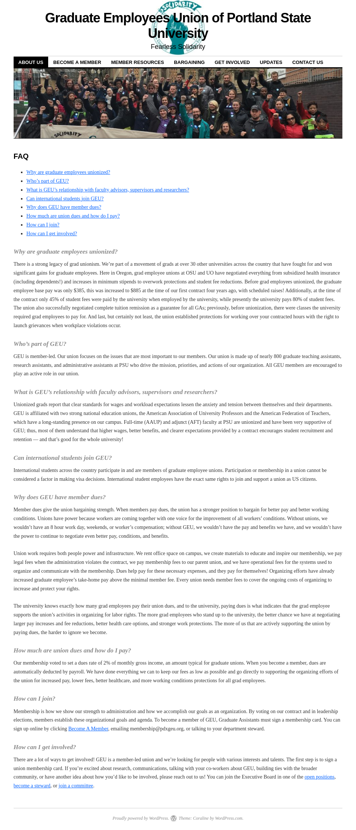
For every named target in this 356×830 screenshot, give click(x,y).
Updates (271, 62)
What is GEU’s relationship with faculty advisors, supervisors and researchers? (107, 190)
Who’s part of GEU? (47, 181)
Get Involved (232, 62)
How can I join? (43, 225)
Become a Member (77, 62)
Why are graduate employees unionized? (68, 172)
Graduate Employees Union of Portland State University (178, 25)
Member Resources (137, 62)
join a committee (75, 785)
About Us (30, 62)
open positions (319, 777)
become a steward (32, 785)
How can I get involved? (51, 233)
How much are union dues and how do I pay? (73, 216)
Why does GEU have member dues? (63, 207)
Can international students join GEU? (65, 198)
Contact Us (307, 62)
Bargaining (189, 62)
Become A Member (88, 728)
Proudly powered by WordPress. (141, 818)
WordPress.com (228, 818)
